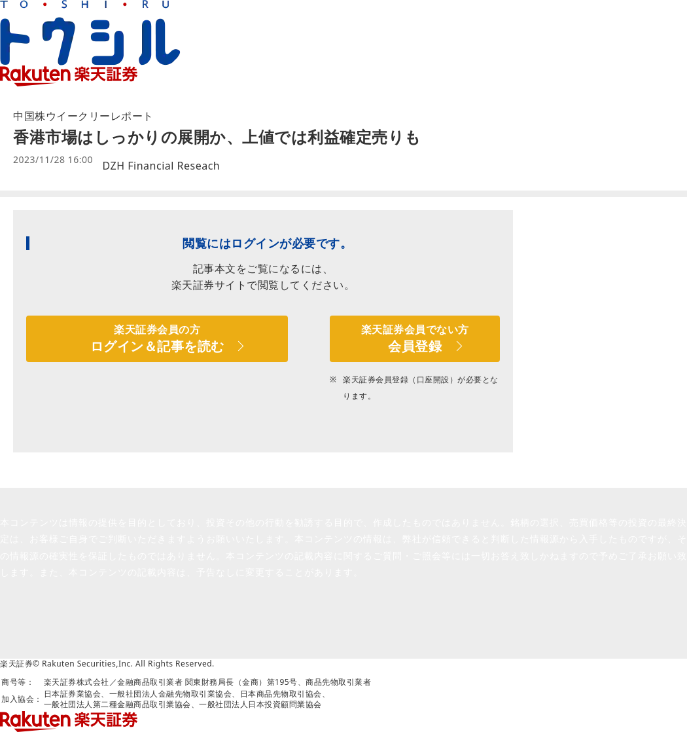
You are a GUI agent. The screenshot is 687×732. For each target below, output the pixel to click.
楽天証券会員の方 (157, 338)
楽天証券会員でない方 (415, 338)
